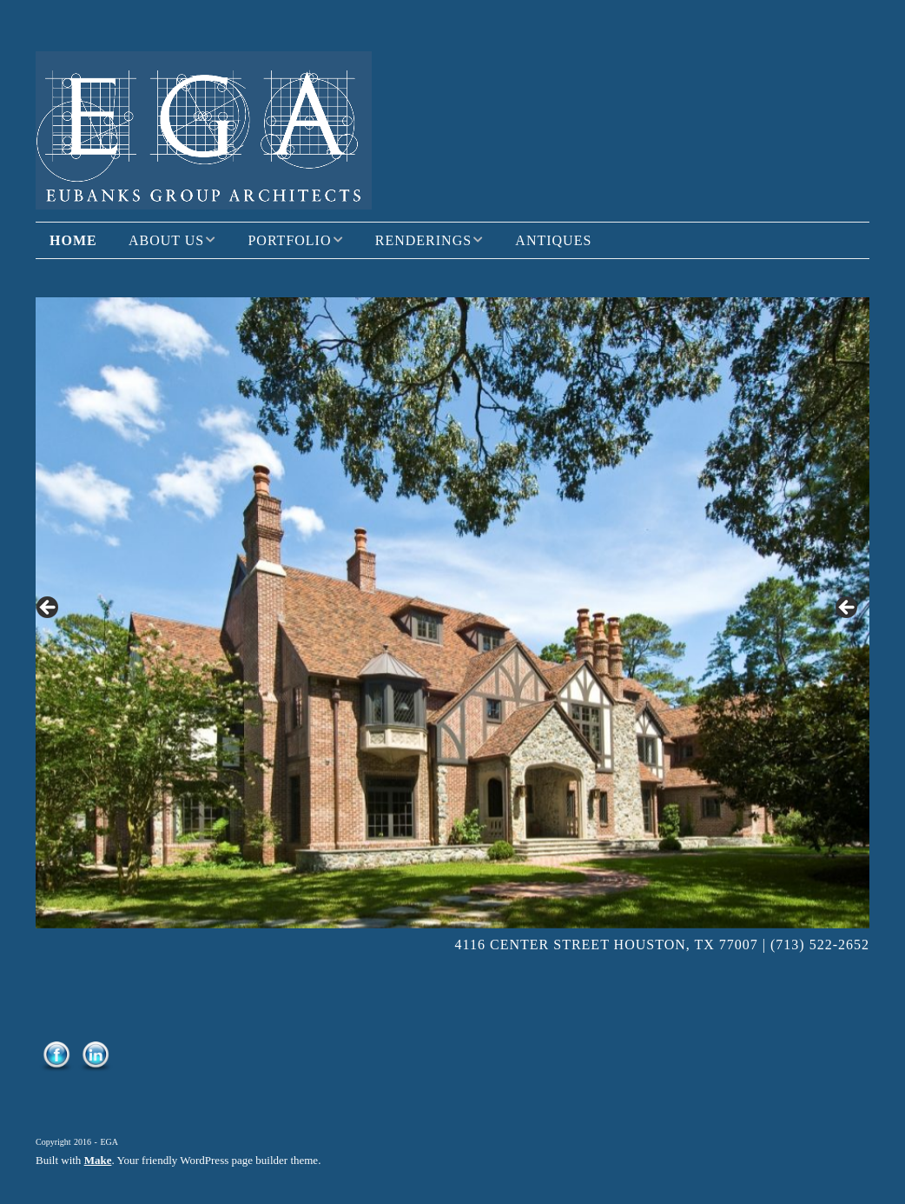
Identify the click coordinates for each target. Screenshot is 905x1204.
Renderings (423, 240)
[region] (452, 612)
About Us (166, 240)
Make (98, 1160)
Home (73, 240)
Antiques (553, 240)
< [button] (49, 608)
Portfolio (289, 240)
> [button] (848, 608)
